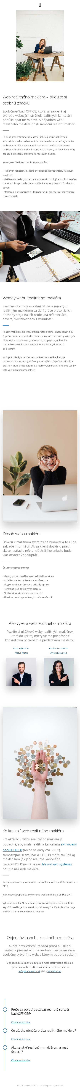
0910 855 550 (54, 971)
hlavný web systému (57, 864)
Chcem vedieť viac (20, 1022)
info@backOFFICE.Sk (29, 971)
